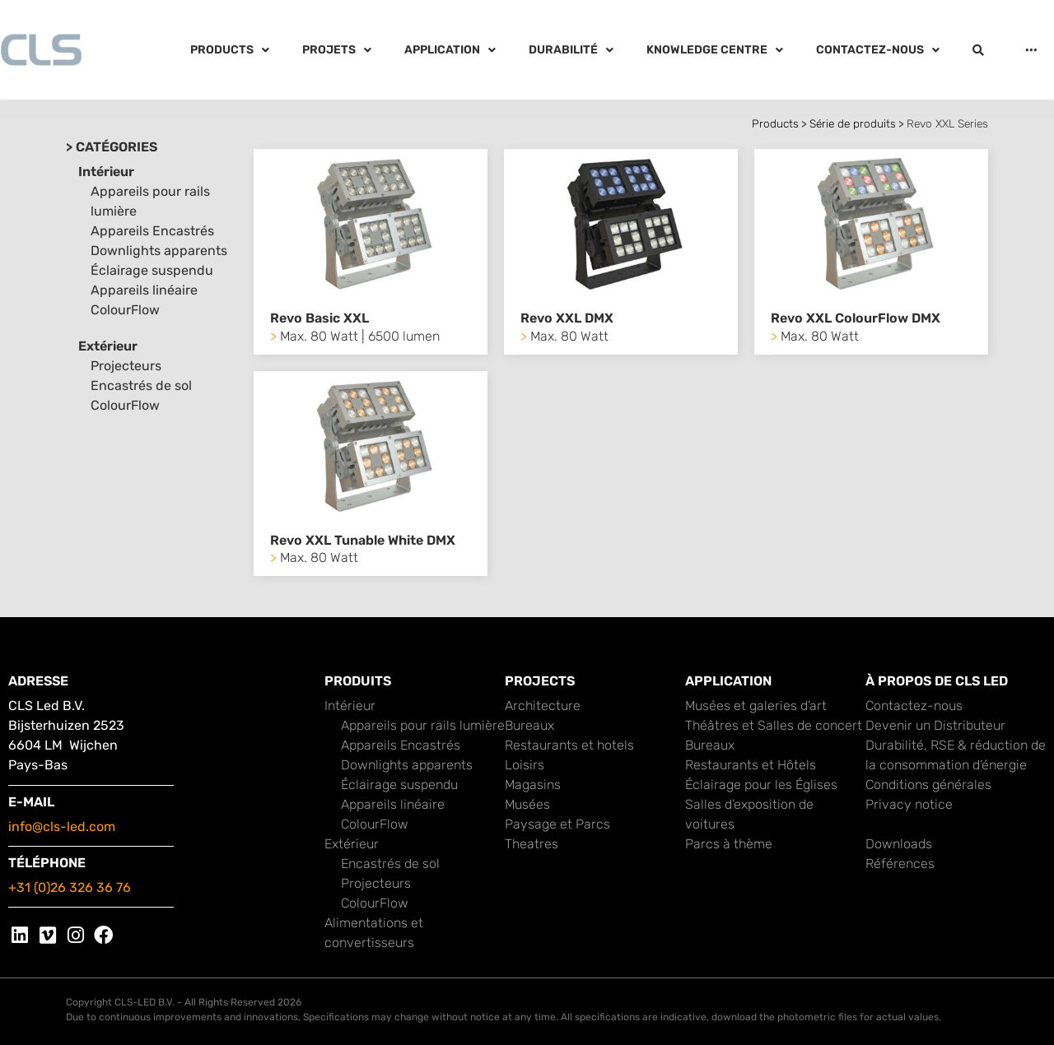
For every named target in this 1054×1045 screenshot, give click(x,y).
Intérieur (106, 171)
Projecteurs (126, 366)
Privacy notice (909, 804)
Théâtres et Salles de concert (773, 725)
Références (900, 863)
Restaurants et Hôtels (750, 765)
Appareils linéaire (144, 290)
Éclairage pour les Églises (761, 784)
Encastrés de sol (141, 385)
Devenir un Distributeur (935, 725)
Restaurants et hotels (569, 745)
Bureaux (529, 725)
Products (775, 123)
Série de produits (852, 123)
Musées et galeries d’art (756, 705)
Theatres (531, 844)
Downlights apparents (159, 250)
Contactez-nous (914, 705)
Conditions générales (928, 784)
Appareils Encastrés (152, 231)
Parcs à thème (728, 844)
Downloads (898, 844)
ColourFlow (125, 310)
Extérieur (108, 346)
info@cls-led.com (61, 826)
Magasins (533, 784)
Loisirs (524, 765)
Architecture (543, 705)
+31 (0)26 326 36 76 (69, 887)
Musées (527, 804)
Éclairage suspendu (152, 270)
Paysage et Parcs (557, 824)
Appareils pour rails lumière (423, 725)
